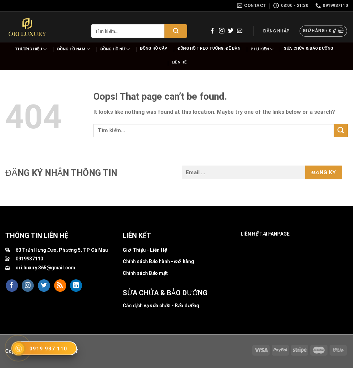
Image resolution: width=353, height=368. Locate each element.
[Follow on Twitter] (230, 31)
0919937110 (29, 258)
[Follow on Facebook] (212, 31)
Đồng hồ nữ (115, 49)
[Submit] (175, 31)
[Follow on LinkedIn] (76, 285)
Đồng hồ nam (73, 49)
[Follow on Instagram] (221, 31)
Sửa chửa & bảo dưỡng (308, 48)
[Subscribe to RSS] (60, 285)
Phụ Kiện (262, 49)
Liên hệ (179, 62)
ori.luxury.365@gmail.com (45, 267)
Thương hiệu (31, 49)
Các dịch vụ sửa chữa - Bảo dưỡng (161, 305)
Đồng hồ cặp (153, 48)
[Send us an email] (239, 31)
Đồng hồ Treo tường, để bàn (209, 48)
